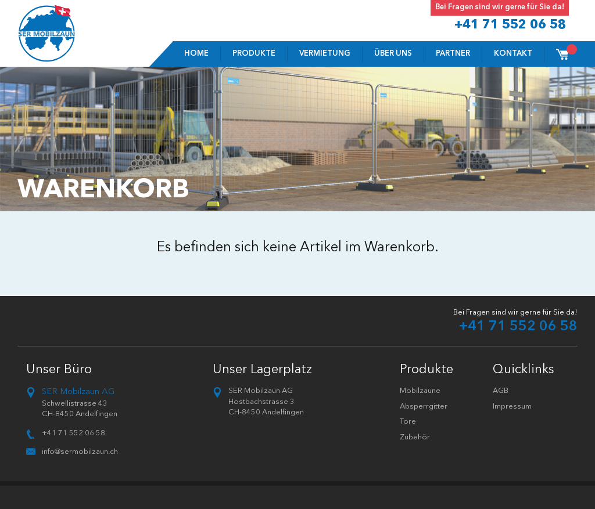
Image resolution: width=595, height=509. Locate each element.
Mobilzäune (420, 391)
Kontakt (513, 53)
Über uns (393, 53)
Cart (568, 50)
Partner (453, 53)
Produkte (253, 53)
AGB (500, 391)
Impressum (512, 406)
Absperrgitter (423, 406)
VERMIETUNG (324, 53)
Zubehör (415, 437)
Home (196, 53)
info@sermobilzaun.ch (80, 452)
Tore (408, 421)
